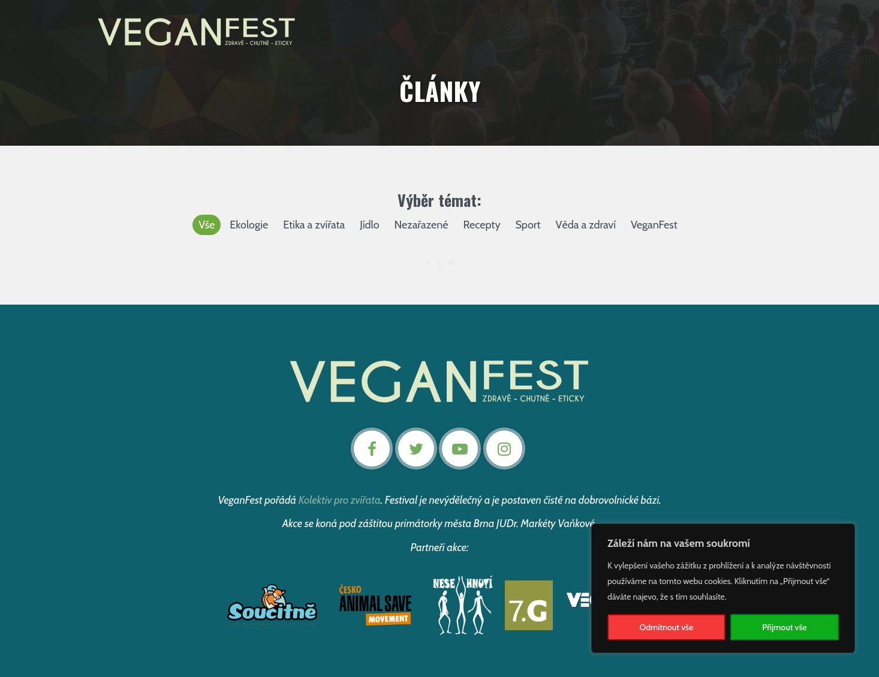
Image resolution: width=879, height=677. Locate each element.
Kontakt (671, 59)
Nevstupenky (734, 59)
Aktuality (382, 59)
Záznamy (490, 59)
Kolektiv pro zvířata (340, 500)
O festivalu (319, 59)
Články (537, 59)
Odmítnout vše (667, 627)
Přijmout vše (784, 627)
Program (437, 59)
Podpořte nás (599, 59)
